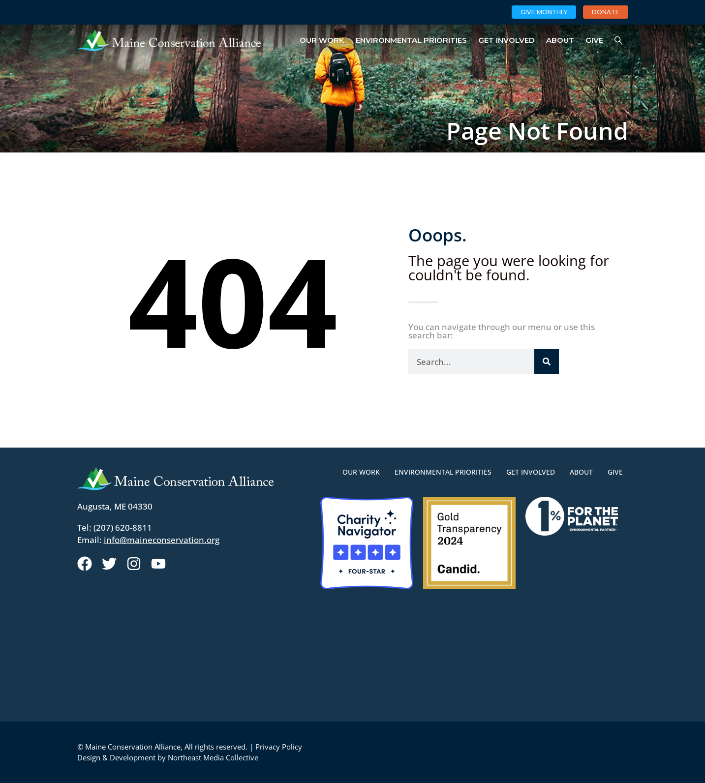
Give (594, 40)
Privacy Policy (278, 747)
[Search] (546, 361)
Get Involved (506, 40)
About (560, 40)
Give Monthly (544, 12)
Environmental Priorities (411, 40)
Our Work (322, 40)
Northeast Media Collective (213, 757)
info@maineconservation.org (161, 539)
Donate (605, 12)
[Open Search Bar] (618, 40)
